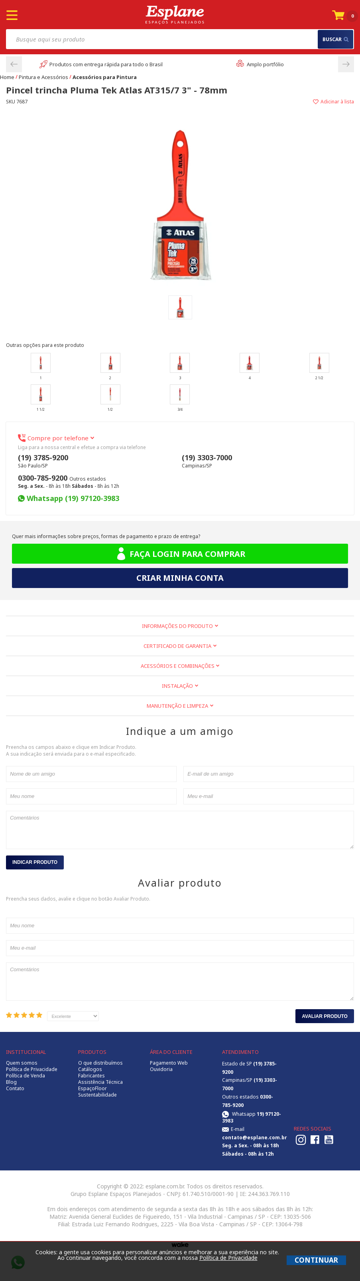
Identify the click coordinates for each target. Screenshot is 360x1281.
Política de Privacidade (31, 1069)
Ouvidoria (161, 1069)
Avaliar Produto (325, 1016)
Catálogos (90, 1069)
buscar (335, 39)
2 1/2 (319, 366)
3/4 (180, 398)
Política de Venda (25, 1076)
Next (346, 64)
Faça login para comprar (180, 554)
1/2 (110, 398)
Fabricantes (91, 1076)
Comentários (180, 830)
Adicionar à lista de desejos (267, 101)
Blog (11, 1082)
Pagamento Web (169, 1063)
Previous (14, 64)
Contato (15, 1088)
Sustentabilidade (97, 1095)
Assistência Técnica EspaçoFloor (100, 1085)
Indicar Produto (34, 862)
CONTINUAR (316, 1260)
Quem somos (21, 1063)
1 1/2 (41, 398)
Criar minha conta (180, 577)
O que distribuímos (100, 1063)
